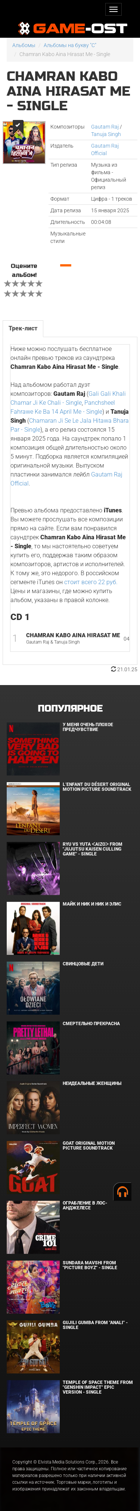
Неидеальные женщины (92, 1083)
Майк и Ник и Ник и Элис (92, 904)
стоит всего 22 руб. (91, 582)
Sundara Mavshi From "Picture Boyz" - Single (90, 1265)
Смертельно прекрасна (91, 1023)
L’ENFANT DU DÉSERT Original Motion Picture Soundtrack (97, 787)
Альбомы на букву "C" (70, 45)
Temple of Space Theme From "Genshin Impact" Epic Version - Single (98, 1387)
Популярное (70, 708)
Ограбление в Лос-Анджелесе (85, 1205)
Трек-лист (23, 328)
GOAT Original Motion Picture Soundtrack (89, 1146)
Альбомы (23, 45)
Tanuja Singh (106, 134)
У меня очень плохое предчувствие (88, 727)
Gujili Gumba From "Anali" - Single (95, 1325)
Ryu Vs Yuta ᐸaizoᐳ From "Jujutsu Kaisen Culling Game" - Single (92, 849)
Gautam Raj (105, 127)
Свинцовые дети (83, 963)
